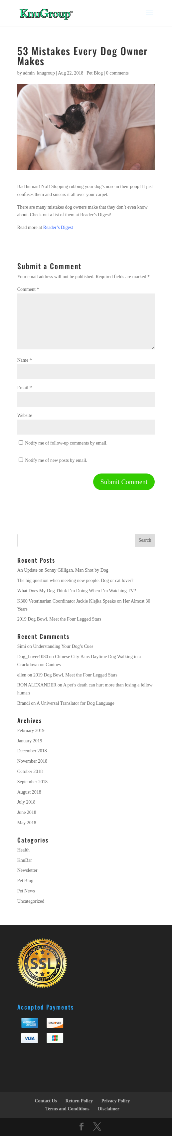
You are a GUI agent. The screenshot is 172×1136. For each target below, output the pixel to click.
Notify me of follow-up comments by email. (66, 443)
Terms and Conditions (67, 1108)
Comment (28, 289)
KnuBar (24, 860)
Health (23, 850)
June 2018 (26, 812)
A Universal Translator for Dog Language (75, 703)
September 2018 (32, 781)
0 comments (117, 73)
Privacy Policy (115, 1100)
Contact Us (46, 1100)
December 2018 (32, 750)
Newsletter (27, 870)
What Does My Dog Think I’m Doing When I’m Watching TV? (76, 590)
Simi (21, 646)
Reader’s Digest (58, 227)
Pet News (26, 890)
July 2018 (26, 802)
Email (24, 387)
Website (24, 415)
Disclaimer (108, 1108)
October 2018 (30, 771)
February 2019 (31, 730)
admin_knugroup (39, 73)
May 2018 (26, 822)
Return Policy (79, 1100)
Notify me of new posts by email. (56, 460)
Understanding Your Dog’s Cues (63, 646)
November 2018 (32, 761)
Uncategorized (31, 901)
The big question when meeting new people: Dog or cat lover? (75, 580)
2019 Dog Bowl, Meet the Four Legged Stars (59, 619)
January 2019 (29, 740)
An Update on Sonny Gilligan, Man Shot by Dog (62, 570)
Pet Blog (94, 73)
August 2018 (29, 792)
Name (24, 360)
